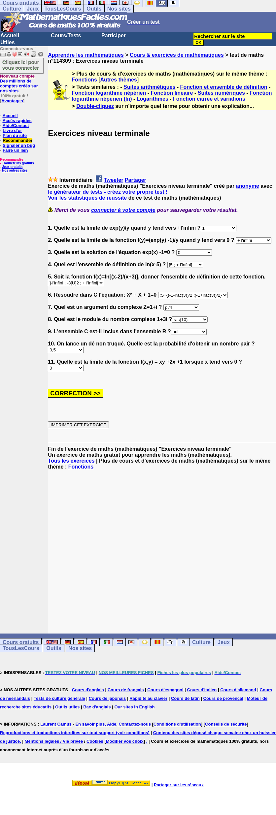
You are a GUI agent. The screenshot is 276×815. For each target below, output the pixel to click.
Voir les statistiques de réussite (87, 198)
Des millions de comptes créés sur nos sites (19, 83)
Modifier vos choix (125, 741)
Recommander (17, 140)
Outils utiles (67, 706)
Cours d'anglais (88, 689)
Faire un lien (15, 150)
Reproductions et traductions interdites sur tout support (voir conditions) (75, 732)
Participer (113, 35)
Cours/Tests (66, 35)
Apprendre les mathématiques (85, 55)
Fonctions (84, 79)
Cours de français (126, 689)
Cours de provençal (223, 698)
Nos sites (119, 9)
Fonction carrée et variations (209, 99)
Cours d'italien (202, 689)
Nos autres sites (14, 170)
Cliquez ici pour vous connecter (20, 64)
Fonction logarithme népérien (109, 93)
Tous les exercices (71, 461)
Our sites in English (134, 706)
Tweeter (113, 180)
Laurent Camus (56, 724)
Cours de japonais (107, 698)
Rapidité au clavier (148, 698)
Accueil (9, 35)
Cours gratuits (21, 642)
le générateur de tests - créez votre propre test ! (107, 192)
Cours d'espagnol (165, 689)
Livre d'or (12, 130)
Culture (12, 9)
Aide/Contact (15, 125)
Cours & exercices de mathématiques (177, 55)
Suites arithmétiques (149, 87)
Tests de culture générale (59, 698)
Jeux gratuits (12, 167)
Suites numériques (221, 93)
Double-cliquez (95, 106)
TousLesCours (62, 9)
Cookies (94, 741)
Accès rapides (16, 120)
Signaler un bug (19, 145)
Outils (93, 9)
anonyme (247, 186)
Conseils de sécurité (226, 724)
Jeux (33, 9)
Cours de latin (185, 698)
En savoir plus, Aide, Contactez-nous (113, 724)
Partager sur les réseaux (179, 784)
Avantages (12, 100)
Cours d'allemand (238, 689)
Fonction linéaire (172, 93)
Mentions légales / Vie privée (53, 741)
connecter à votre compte (123, 210)
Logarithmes (152, 99)
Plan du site (15, 135)
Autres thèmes (118, 79)
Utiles (7, 42)
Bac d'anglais (97, 706)
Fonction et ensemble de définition (223, 87)
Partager (135, 180)
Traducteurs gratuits (18, 163)
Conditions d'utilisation (177, 724)
